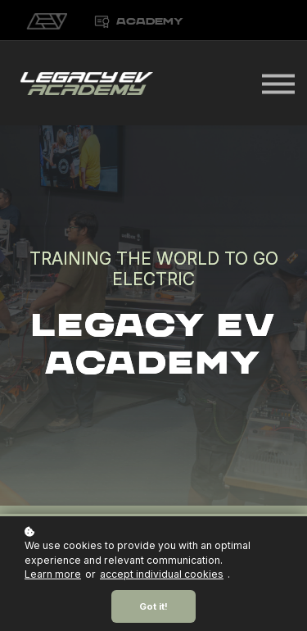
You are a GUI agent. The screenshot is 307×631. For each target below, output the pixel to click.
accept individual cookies (161, 574)
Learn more (53, 574)
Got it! (153, 606)
